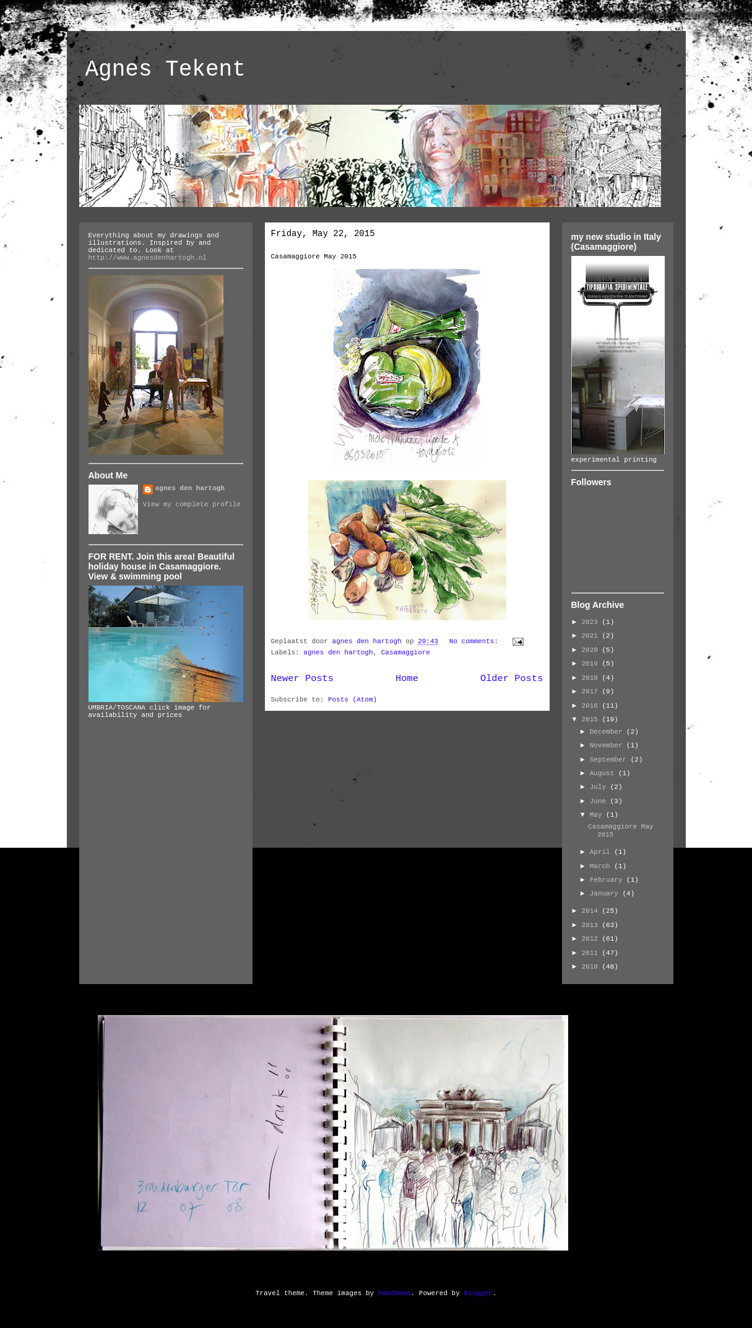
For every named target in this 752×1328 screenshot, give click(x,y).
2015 (592, 719)
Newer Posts (302, 678)
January (606, 893)
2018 (592, 678)
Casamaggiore (405, 652)
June (600, 801)
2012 (592, 939)
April (602, 852)
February (608, 880)
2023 (592, 622)
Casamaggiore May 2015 (314, 256)
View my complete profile (192, 504)
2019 (592, 663)
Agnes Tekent (165, 69)
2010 (592, 966)
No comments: (476, 641)
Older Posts (511, 678)
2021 (592, 636)
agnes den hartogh (338, 652)
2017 (592, 691)
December (608, 732)
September (610, 759)
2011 (592, 953)
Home (406, 678)
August (604, 773)
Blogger (478, 1293)
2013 (592, 925)
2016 (592, 706)
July (600, 787)
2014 (592, 911)
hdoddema (394, 1293)
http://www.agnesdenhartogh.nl (148, 258)
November (608, 745)
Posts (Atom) (352, 699)
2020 (592, 650)
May (598, 815)
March (602, 866)
